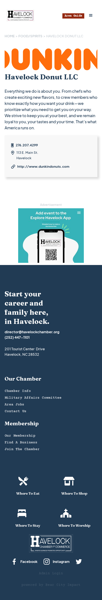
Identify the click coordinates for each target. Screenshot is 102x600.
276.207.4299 (27, 145)
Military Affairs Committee (33, 398)
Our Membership (20, 436)
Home (10, 36)
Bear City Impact (63, 585)
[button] (90, 15)
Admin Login (51, 573)
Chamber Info (18, 391)
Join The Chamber (22, 449)
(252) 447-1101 (17, 337)
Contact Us (15, 411)
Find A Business (21, 442)
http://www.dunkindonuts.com (43, 166)
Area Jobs (14, 405)
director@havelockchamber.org (32, 332)
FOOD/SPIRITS (30, 36)
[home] (19, 15)
